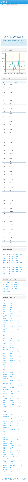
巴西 (4, 404)
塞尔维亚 (19, 360)
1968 (8, 273)
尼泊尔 (11, 313)
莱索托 (4, 454)
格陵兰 (11, 393)
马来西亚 (19, 307)
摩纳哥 (4, 366)
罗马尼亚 (19, 347)
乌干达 (18, 471)
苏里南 (4, 400)
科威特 (11, 328)
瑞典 (11, 366)
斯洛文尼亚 (5, 349)
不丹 (18, 322)
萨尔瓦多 (19, 404)
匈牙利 (18, 343)
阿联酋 (18, 329)
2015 (21, 254)
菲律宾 (4, 307)
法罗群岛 (12, 358)
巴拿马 (11, 406)
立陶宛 (4, 358)
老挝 (4, 311)
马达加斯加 (12, 460)
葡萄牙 (4, 342)
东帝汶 (11, 324)
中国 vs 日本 (14, 282)
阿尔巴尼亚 (12, 360)
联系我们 (10, 478)
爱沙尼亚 (12, 364)
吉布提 (11, 447)
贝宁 (18, 448)
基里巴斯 (19, 414)
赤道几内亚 (12, 465)
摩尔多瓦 (19, 356)
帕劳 (18, 423)
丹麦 (18, 358)
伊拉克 (18, 328)
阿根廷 (18, 406)
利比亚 (11, 443)
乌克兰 (4, 362)
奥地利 (4, 343)
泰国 (18, 305)
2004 (4, 260)
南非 (4, 437)
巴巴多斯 (19, 402)
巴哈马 (4, 408)
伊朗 (4, 329)
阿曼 (18, 324)
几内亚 (18, 447)
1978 (8, 269)
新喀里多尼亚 (20, 429)
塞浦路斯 (19, 362)
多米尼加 (12, 398)
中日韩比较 (5, 290)
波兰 (4, 345)
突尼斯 (18, 463)
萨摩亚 (4, 425)
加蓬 (11, 469)
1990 (21, 264)
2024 (4, 252)
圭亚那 (4, 387)
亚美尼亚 (12, 331)
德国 (11, 338)
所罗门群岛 (12, 429)
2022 (12, 252)
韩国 (11, 307)
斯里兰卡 (5, 313)
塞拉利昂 (5, 447)
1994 (4, 264)
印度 (18, 313)
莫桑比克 (12, 454)
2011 (17, 256)
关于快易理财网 (5, 478)
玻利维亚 (5, 374)
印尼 (11, 309)
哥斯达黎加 (12, 387)
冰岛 (18, 342)
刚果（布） (5, 456)
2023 (8, 252)
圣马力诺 (19, 349)
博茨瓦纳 (5, 445)
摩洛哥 (4, 452)
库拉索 (4, 402)
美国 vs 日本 (6, 284)
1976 (17, 269)
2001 (17, 260)
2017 (12, 254)
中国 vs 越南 (6, 288)
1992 (12, 264)
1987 (12, 265)
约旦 (4, 316)
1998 (8, 262)
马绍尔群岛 (5, 421)
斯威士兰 (5, 467)
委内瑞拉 (19, 372)
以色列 (4, 324)
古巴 (11, 408)
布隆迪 (18, 452)
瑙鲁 (4, 431)
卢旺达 (4, 461)
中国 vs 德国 (14, 284)
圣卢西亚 (12, 396)
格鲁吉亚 (19, 320)
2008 (8, 258)
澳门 (18, 303)
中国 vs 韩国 (14, 288)
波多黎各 (12, 374)
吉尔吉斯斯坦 (13, 329)
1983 (8, 267)
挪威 (18, 355)
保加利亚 (12, 347)
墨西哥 (4, 396)
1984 (4, 267)
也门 (11, 318)
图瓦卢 (11, 425)
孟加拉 (18, 315)
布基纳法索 (12, 445)
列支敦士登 (12, 351)
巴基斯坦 (19, 311)
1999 (4, 262)
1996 (17, 262)
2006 (17, 258)
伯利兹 (18, 391)
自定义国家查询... (7, 291)
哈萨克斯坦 (5, 320)
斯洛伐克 (12, 362)
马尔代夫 (5, 315)
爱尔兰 (18, 364)
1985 (21, 265)
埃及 (11, 437)
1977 (12, 269)
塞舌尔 (4, 448)
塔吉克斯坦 (12, 322)
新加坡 (4, 305)
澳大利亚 (5, 414)
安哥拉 (18, 437)
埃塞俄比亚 (12, 456)
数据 (3, 4)
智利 (18, 376)
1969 (4, 273)
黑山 (11, 353)
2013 (8, 256)
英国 (4, 338)
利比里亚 (19, 441)
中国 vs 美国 (6, 282)
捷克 (11, 343)
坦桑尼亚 (19, 443)
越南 (4, 309)
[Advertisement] (14, 20)
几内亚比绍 (19, 465)
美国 (4, 372)
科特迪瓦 (5, 465)
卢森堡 (4, 356)
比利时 (4, 340)
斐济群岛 (12, 421)
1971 (17, 271)
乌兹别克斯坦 (6, 328)
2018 (8, 254)
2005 (21, 258)
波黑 (4, 364)
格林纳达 (5, 393)
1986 (17, 265)
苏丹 (11, 471)
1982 (12, 267)
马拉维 (18, 469)
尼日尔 (11, 439)
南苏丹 (4, 463)
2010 (21, 256)
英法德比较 (13, 290)
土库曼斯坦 (12, 320)
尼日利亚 (5, 450)
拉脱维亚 (12, 355)
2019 (4, 254)
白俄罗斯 (19, 353)
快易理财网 (24, 478)
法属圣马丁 (5, 383)
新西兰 (11, 414)
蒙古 (11, 315)
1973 (8, 271)
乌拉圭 (18, 380)
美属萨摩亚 (12, 423)
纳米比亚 (19, 439)
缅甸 (11, 311)
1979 (4, 269)
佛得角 (11, 441)
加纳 (4, 441)
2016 (17, 254)
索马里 (18, 467)
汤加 (18, 425)
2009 (4, 258)
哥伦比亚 (12, 400)
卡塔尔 (11, 326)
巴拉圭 (11, 376)
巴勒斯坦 (12, 316)
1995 (21, 262)
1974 (4, 271)
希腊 (11, 345)
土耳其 (4, 347)
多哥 (11, 450)
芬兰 (4, 351)
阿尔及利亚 (5, 439)
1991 (17, 264)
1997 (12, 262)
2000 (21, 260)
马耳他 (18, 351)
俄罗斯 (18, 345)
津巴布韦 (19, 454)
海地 (18, 393)
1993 (8, 264)
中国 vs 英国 (6, 286)
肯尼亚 (11, 463)
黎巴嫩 (4, 318)
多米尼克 (19, 383)
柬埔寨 (18, 309)
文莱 (4, 326)
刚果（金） (12, 448)
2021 (17, 252)
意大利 (11, 340)
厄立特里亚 (5, 469)
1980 (21, 267)
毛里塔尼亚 (19, 445)
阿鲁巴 (4, 406)
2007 (12, 258)
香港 (11, 303)
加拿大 (11, 372)
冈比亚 (18, 461)
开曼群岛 (12, 404)
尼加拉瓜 (5, 376)
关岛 (11, 418)
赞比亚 (11, 461)
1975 (21, 269)
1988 (8, 265)
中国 (4, 303)
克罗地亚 (12, 349)
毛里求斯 (5, 443)
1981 (17, 267)
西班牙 (18, 340)
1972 (12, 271)
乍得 (11, 452)
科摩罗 (18, 456)
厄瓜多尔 (19, 400)
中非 (11, 467)
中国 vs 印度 (14, 286)
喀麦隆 (18, 450)
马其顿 (11, 356)
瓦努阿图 (5, 423)
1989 (4, 265)
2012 (12, 256)
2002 (12, 260)
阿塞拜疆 (19, 326)
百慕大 (11, 391)
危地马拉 (12, 402)
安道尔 (4, 355)
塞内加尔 (19, 460)
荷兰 (4, 353)
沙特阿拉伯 (19, 316)
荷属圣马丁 (19, 374)
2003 (8, 260)
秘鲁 (18, 398)
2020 (21, 252)
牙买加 (11, 380)
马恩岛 (4, 360)
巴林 (4, 331)
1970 (21, 271)
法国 (18, 338)
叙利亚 (18, 318)
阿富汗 (4, 322)
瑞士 (11, 342)
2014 (4, 256)
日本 (11, 305)
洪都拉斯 (5, 398)
